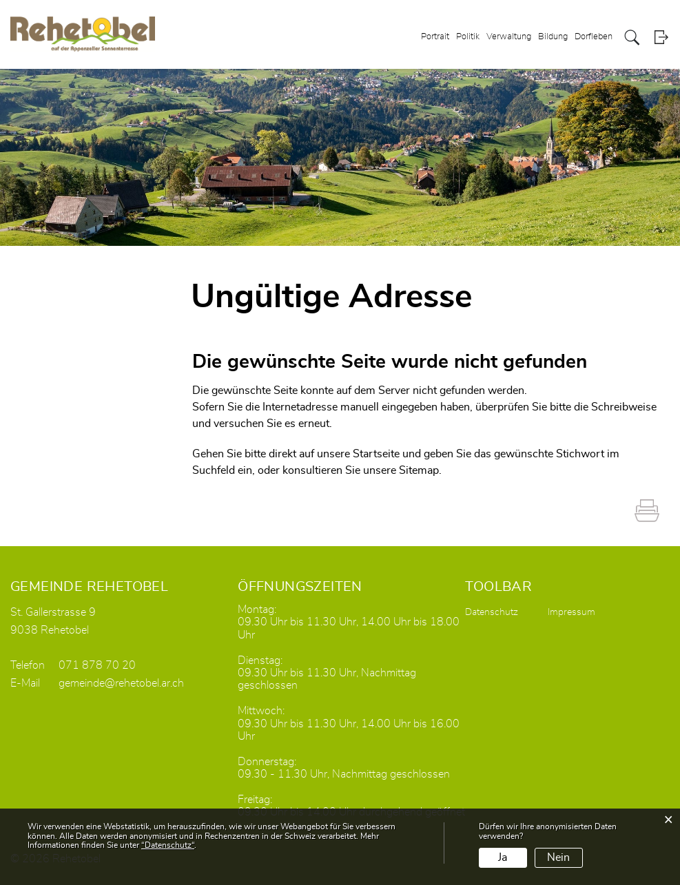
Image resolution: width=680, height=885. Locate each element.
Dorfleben (593, 36)
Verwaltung (508, 36)
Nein (558, 857)
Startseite (376, 453)
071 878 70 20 (97, 665)
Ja (502, 857)
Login (661, 37)
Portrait (435, 36)
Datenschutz (491, 612)
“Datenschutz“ (167, 845)
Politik (468, 36)
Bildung (553, 36)
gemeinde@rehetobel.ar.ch (121, 683)
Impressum (571, 612)
